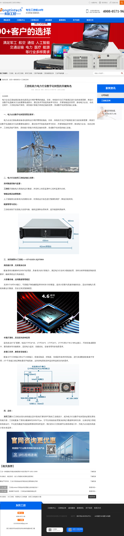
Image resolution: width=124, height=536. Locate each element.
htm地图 (103, 516)
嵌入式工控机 (19, 73)
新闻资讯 (62, 20)
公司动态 (105, 95)
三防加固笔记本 (49, 73)
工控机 (11, 73)
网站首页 (7, 20)
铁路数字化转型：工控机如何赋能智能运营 (22, 491)
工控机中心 (21, 20)
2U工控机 (11, 497)
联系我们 (105, 2)
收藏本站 (94, 2)
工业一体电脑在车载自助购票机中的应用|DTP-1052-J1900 (18, 471)
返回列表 (92, 497)
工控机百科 (25, 79)
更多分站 (115, 2)
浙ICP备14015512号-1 (84, 516)
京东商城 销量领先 (34, 11)
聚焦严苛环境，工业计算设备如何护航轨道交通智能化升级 (19, 481)
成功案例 (48, 20)
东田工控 (11, 2)
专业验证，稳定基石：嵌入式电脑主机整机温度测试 (16, 476)
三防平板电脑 (38, 73)
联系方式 (90, 20)
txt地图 (108, 516)
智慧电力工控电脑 (21, 497)
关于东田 (76, 20)
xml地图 (97, 516)
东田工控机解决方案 (34, 497)
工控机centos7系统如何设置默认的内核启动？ (24, 487)
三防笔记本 (34, 20)
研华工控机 (28, 73)
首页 (10, 79)
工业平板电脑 (59, 73)
